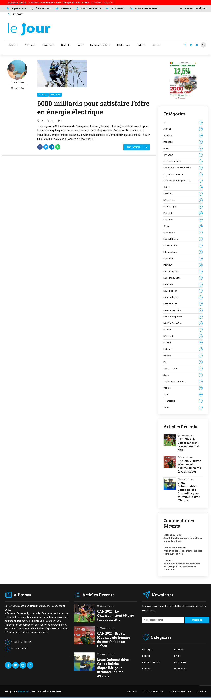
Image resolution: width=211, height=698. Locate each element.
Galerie (183, 226)
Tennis (183, 407)
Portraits (183, 355)
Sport (183, 394)
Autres (156, 45)
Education (183, 219)
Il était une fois (183, 245)
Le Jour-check (183, 290)
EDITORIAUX (180, 662)
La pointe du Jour (183, 277)
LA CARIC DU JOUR (151, 662)
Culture (183, 187)
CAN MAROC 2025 (183, 161)
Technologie (183, 400)
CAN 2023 (183, 154)
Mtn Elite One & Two (183, 323)
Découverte (183, 200)
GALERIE (146, 668)
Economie (55, 95)
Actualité (183, 135)
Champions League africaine (183, 167)
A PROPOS (132, 691)
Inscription (200, 8)
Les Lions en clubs (183, 310)
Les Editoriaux (183, 303)
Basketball (183, 141)
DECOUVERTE (180, 668)
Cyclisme (183, 193)
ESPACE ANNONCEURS (180, 691)
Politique (183, 349)
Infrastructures (183, 252)
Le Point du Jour (183, 297)
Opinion (183, 342)
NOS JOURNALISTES (153, 691)
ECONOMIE (179, 649)
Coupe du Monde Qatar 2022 (183, 180)
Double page (183, 206)
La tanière (183, 284)
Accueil (13, 45)
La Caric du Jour (183, 271)
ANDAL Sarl (24, 691)
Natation (183, 329)
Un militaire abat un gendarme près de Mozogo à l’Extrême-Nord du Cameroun (181, 566)
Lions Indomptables (183, 316)
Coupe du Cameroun (183, 174)
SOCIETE (146, 656)
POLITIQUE (147, 649)
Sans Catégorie (183, 368)
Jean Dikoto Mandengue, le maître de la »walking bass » (182, 539)
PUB (183, 362)
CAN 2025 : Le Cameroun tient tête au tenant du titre (189, 444)
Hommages (183, 232)
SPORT (177, 656)
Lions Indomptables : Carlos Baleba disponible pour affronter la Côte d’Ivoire (189, 491)
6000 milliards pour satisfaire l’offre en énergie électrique (93, 107)
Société (183, 387)
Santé (183, 375)
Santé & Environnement (183, 381)
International (183, 258)
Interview (183, 264)
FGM (165, 560)
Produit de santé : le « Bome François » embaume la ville (182, 552)
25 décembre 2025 (71, 2)
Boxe (183, 148)
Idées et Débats (183, 239)
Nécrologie (183, 336)
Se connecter (186, 8)
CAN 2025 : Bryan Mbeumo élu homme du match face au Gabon (189, 466)
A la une (43, 95)
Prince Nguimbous (17, 71)
